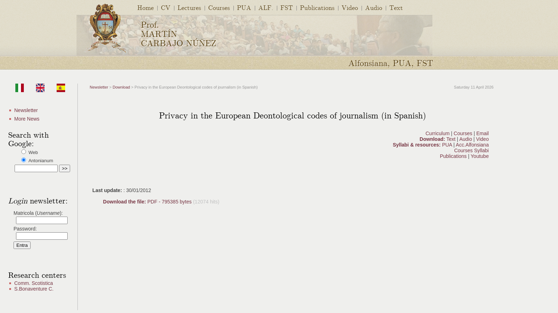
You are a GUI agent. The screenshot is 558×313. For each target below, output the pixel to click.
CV (165, 7)
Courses (219, 7)
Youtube (480, 156)
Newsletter (26, 110)
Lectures (189, 7)
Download (121, 87)
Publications (317, 7)
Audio (373, 7)
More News (27, 119)
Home (145, 7)
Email (482, 133)
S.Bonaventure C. (34, 289)
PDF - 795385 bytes (148, 202)
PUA (244, 7)
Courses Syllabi (471, 150)
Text (396, 7)
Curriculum (438, 133)
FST (286, 7)
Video (350, 7)
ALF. (265, 7)
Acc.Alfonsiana (472, 145)
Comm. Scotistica (33, 283)
